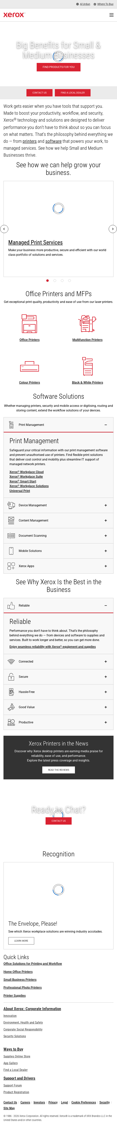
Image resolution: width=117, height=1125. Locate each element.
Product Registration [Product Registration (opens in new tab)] (16, 1092)
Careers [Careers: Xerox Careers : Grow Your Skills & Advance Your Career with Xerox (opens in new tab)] (25, 1102)
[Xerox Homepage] (14, 15)
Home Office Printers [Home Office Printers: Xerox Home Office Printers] (18, 972)
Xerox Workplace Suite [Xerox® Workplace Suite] (26, 477)
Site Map (9, 1108)
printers (30, 141)
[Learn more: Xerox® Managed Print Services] (58, 229)
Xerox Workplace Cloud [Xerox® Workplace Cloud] (26, 472)
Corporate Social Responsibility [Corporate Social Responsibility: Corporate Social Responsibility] (22, 1029)
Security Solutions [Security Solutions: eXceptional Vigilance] (14, 1036)
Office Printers (30, 340)
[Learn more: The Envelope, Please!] (58, 905)
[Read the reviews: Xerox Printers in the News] (58, 770)
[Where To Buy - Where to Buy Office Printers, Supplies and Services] (104, 4)
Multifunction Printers (87, 340)
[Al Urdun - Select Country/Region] (83, 4)
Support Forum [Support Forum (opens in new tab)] (12, 1085)
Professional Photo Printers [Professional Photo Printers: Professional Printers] (22, 987)
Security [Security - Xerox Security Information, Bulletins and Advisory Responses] (104, 1102)
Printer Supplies (14, 995)
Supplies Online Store (16, 1056)
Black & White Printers (87, 382)
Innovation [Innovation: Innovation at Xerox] (10, 1016)
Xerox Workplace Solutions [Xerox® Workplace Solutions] (29, 486)
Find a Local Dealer (15, 1070)
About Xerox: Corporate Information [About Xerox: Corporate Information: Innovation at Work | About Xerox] (32, 1008)
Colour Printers (29, 382)
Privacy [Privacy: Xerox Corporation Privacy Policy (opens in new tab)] (53, 1102)
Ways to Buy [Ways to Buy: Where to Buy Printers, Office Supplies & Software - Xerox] (13, 1049)
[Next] (113, 229)
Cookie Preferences (83, 1102)
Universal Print (19, 491)
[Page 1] (47, 280)
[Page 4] (69, 280)
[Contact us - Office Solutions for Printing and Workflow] (39, 92)
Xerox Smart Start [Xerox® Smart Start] (22, 481)
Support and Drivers (19, 1078)
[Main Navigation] (111, 15)
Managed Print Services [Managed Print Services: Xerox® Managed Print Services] (35, 242)
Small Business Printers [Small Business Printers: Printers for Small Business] (19, 979)
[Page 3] (62, 280)
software (53, 141)
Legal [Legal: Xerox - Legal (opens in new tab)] (64, 1102)
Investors (39, 1102)
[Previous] (4, 229)
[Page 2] (54, 280)
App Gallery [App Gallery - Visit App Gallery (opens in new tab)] (10, 1063)
